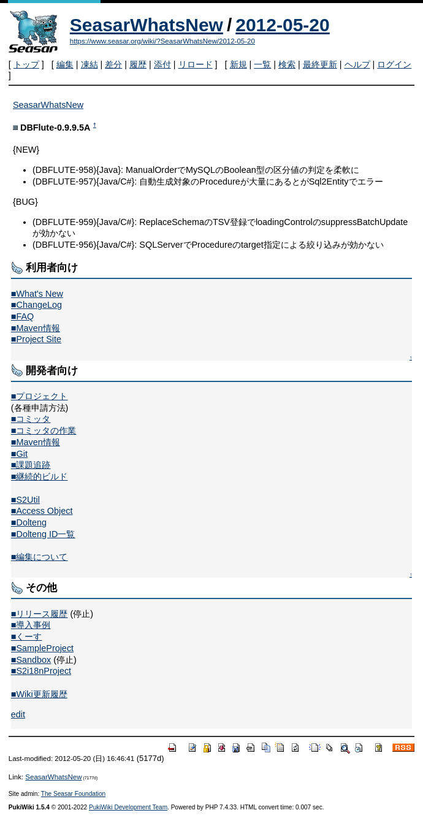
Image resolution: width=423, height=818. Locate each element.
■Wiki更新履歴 (39, 694)
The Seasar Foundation (73, 793)
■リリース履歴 (39, 614)
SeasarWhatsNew (146, 25)
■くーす (26, 636)
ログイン (394, 64)
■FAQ (22, 316)
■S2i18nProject (41, 671)
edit (18, 714)
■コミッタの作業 (44, 430)
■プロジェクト (39, 396)
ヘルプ (357, 64)
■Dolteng (29, 522)
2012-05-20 (282, 25)
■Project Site (36, 339)
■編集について (39, 557)
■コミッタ (31, 419)
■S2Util (25, 500)
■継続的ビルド (39, 476)
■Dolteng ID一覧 (43, 534)
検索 (286, 64)
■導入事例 (31, 625)
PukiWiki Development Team (128, 807)
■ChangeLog (36, 305)
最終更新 (320, 64)
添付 (162, 64)
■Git (19, 454)
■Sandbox (31, 660)
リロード (195, 64)
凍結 (89, 64)
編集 (65, 64)
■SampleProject (42, 648)
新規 (238, 64)
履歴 (138, 64)
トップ (26, 64)
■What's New (37, 294)
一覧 (262, 64)
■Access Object (42, 511)
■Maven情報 (35, 328)
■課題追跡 (31, 465)
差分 (113, 64)
